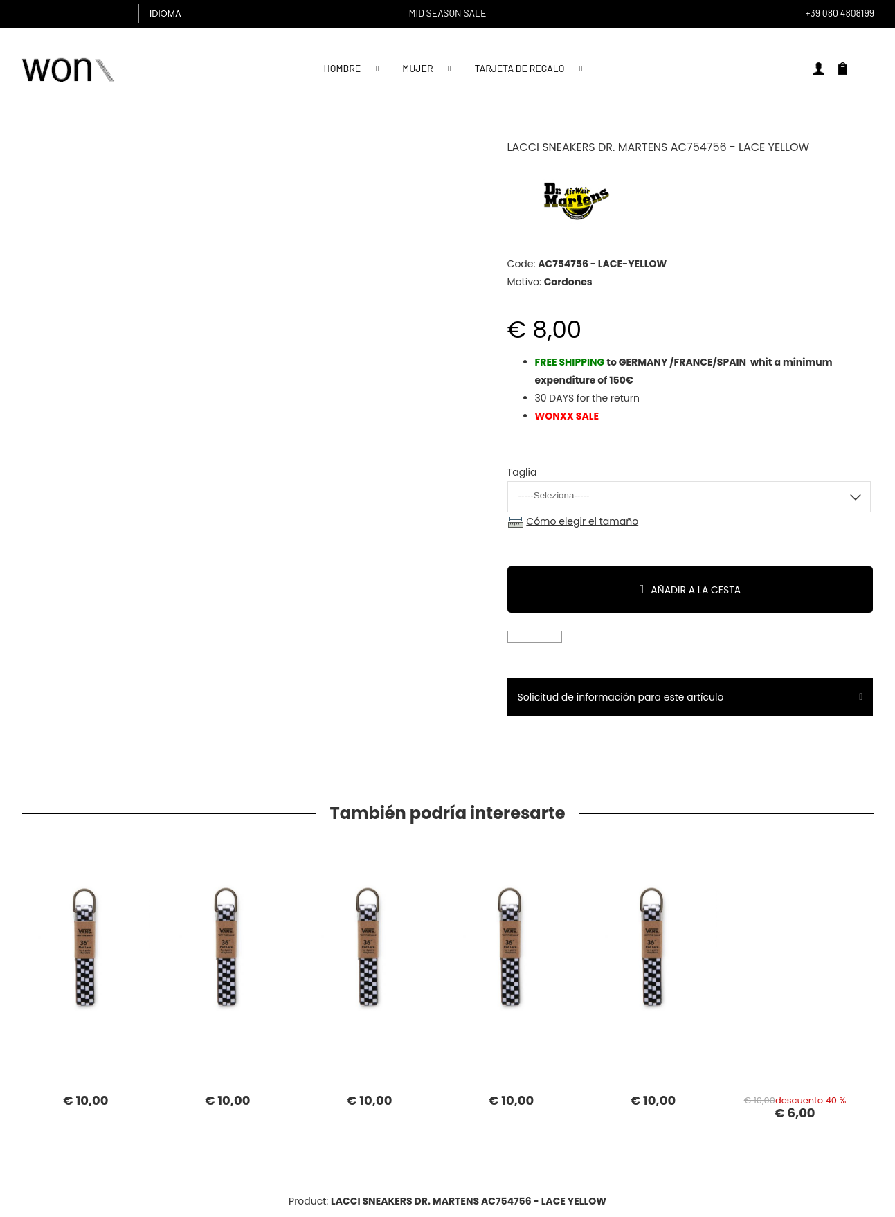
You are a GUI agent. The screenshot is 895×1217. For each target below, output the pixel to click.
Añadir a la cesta (696, 590)
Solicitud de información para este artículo (621, 697)
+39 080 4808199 (839, 13)
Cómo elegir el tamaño (582, 521)
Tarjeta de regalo (519, 68)
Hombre (342, 68)
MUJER (417, 68)
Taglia (522, 472)
